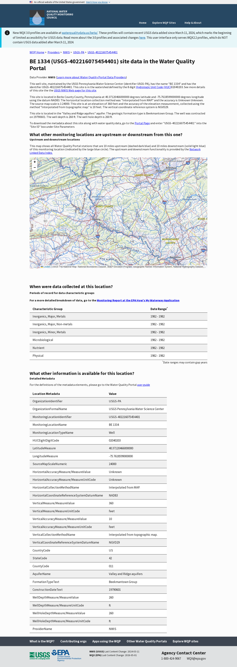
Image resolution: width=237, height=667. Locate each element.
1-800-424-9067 (171, 658)
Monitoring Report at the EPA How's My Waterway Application (138, 300)
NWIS (66, 52)
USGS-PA (78, 52)
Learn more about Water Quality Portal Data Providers (91, 77)
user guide (143, 385)
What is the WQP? (42, 641)
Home (142, 22)
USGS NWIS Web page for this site (75, 90)
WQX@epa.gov (196, 658)
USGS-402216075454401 (103, 52)
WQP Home (37, 52)
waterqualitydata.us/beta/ (80, 33)
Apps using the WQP (106, 641)
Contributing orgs (73, 641)
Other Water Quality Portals (147, 641)
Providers (54, 52)
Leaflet (45, 266)
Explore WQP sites (185, 641)
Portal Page (142, 123)
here (142, 38)
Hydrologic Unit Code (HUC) (153, 87)
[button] (34, 162)
